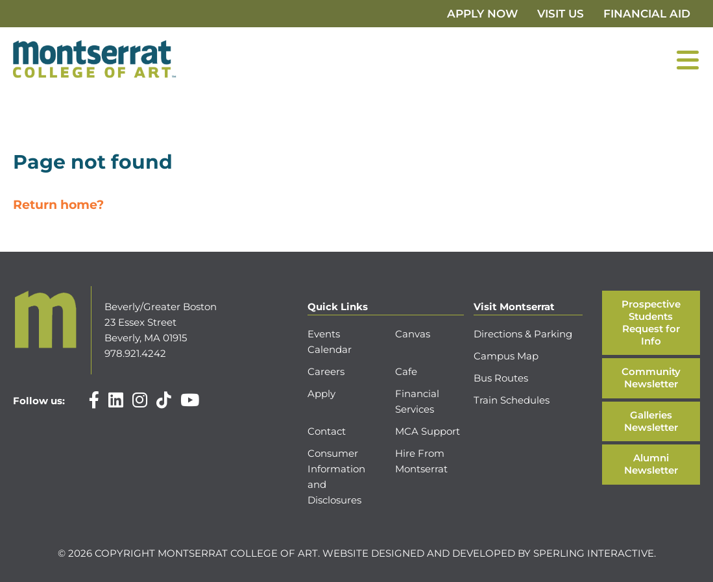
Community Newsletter (651, 377)
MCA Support (427, 431)
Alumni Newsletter (651, 464)
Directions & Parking (523, 334)
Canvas (412, 334)
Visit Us (560, 13)
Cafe (406, 371)
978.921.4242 (135, 353)
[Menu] (687, 60)
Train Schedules (512, 400)
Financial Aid (646, 13)
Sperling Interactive (593, 553)
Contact (327, 431)
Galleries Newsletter (651, 421)
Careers (326, 371)
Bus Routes (501, 378)
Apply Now (482, 13)
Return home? (58, 204)
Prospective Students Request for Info (651, 322)
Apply (321, 393)
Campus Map (506, 356)
